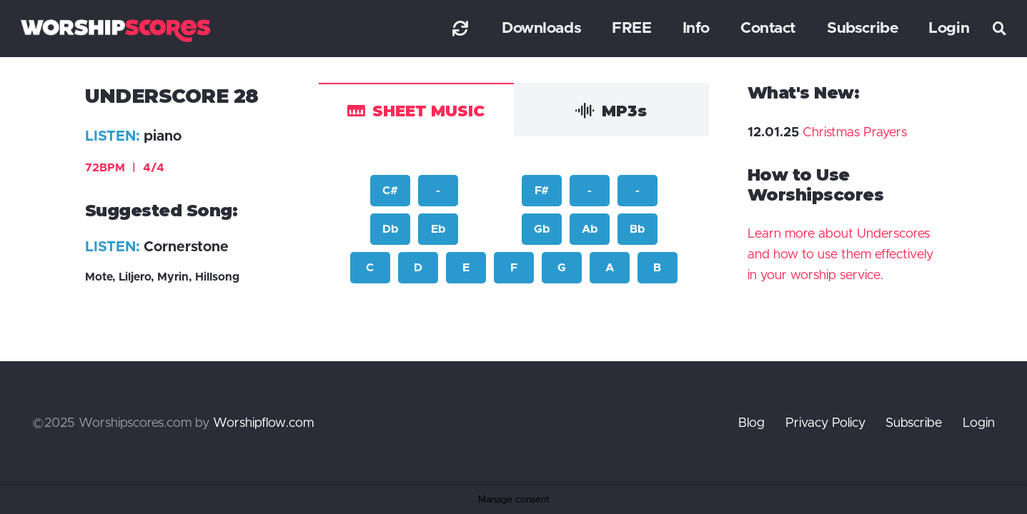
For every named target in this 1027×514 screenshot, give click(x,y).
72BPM (124, 167)
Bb (637, 229)
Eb (438, 229)
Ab (589, 229)
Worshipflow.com (263, 423)
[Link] (460, 28)
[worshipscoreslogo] (115, 30)
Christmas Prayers (855, 132)
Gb (542, 229)
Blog (751, 423)
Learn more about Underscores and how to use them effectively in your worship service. (840, 255)
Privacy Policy (825, 423)
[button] (1000, 28)
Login (979, 423)
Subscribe (913, 423)
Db (390, 229)
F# (542, 190)
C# (390, 190)
